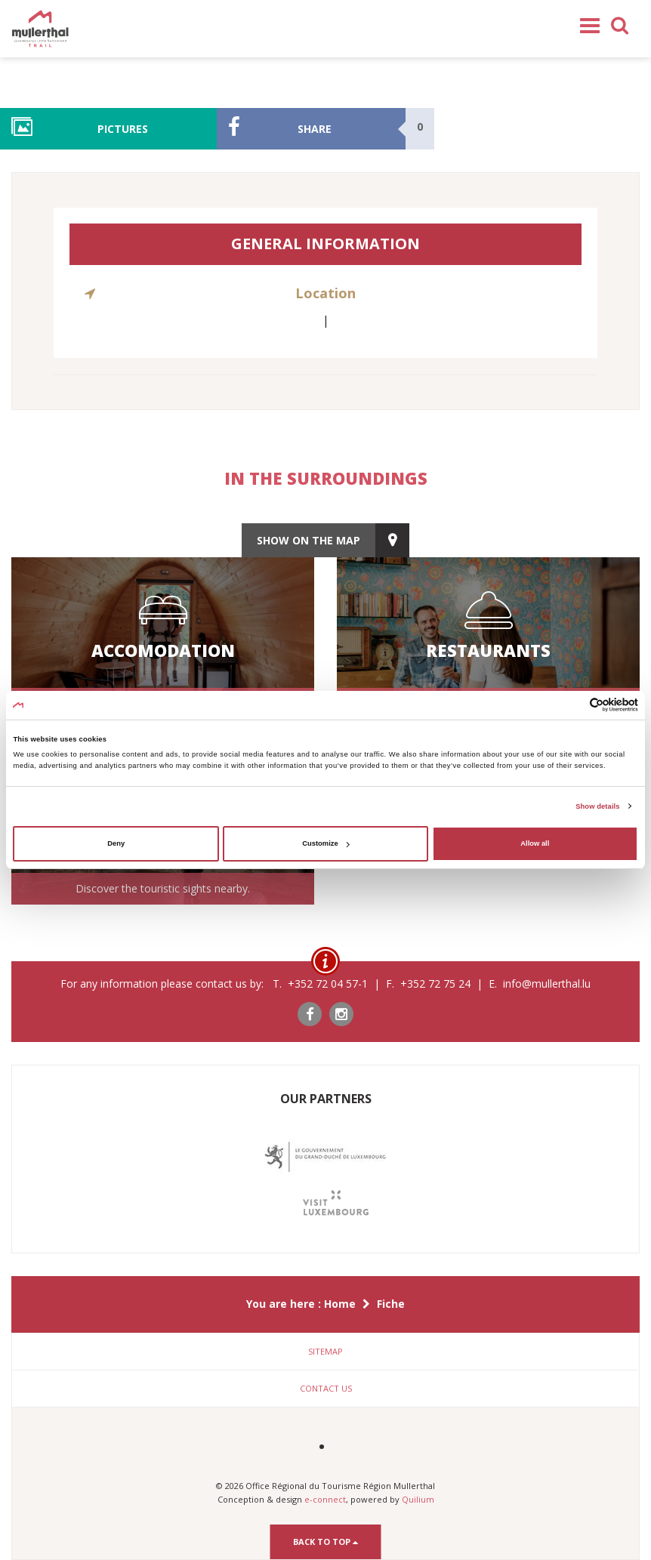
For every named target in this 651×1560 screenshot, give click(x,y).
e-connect (325, 1499)
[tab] (325, 1351)
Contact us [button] (326, 1388)
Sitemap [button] (325, 1351)
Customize (325, 843)
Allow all (534, 843)
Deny (116, 843)
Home (340, 1303)
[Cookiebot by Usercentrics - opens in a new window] (572, 705)
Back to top (326, 1541)
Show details (597, 806)
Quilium (418, 1499)
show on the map (308, 540)
